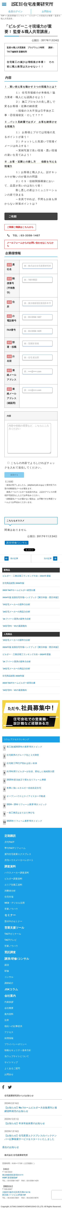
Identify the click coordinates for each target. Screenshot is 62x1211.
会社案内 (10, 995)
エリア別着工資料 (13, 884)
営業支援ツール (14, 927)
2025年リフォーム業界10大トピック (24, 821)
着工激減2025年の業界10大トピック (24, 747)
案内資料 (8, 1014)
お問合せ (8, 1074)
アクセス (8, 1032)
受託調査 (10, 952)
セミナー (10, 915)
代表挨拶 (8, 1002)
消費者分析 (10, 890)
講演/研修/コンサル (15, 16)
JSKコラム (11, 989)
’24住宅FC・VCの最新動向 (15, 626)
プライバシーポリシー (15, 1044)
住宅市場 (8, 896)
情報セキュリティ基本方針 (17, 1050)
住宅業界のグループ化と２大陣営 (23, 755)
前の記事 (14, 558)
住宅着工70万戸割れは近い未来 (22, 763)
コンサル (8, 977)
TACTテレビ (10, 940)
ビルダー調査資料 (13, 878)
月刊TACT (9, 842)
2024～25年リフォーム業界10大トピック (27, 804)
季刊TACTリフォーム (15, 848)
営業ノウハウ (11, 909)
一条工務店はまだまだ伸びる (21, 812)
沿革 (6, 1020)
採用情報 (8, 1038)
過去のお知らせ (10, 1147)
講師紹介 (8, 983)
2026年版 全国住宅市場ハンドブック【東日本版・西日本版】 (31, 597)
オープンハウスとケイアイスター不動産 (26, 796)
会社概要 (8, 1008)
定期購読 (10, 836)
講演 (6, 965)
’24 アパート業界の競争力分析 (17, 619)
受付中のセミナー (13, 921)
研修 (6, 971)
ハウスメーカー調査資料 (16, 872)
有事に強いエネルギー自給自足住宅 (24, 788)
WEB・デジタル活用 (14, 903)
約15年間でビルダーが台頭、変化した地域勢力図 (30, 771)
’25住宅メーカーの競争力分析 (16, 604)
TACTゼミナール (12, 934)
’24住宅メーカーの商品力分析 (16, 611)
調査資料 (10, 866)
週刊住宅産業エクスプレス (17, 854)
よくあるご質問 (12, 1068)
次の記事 (48, 558)
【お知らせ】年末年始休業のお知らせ (24, 1123)
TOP (2, 16)
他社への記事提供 (13, 1026)
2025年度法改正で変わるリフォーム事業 (26, 779)
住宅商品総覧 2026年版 (13, 583)
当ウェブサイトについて (16, 1056)
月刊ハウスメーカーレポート (18, 860)
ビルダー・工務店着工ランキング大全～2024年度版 (27, 576)
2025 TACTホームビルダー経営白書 (19, 590)
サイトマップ (11, 1062)
